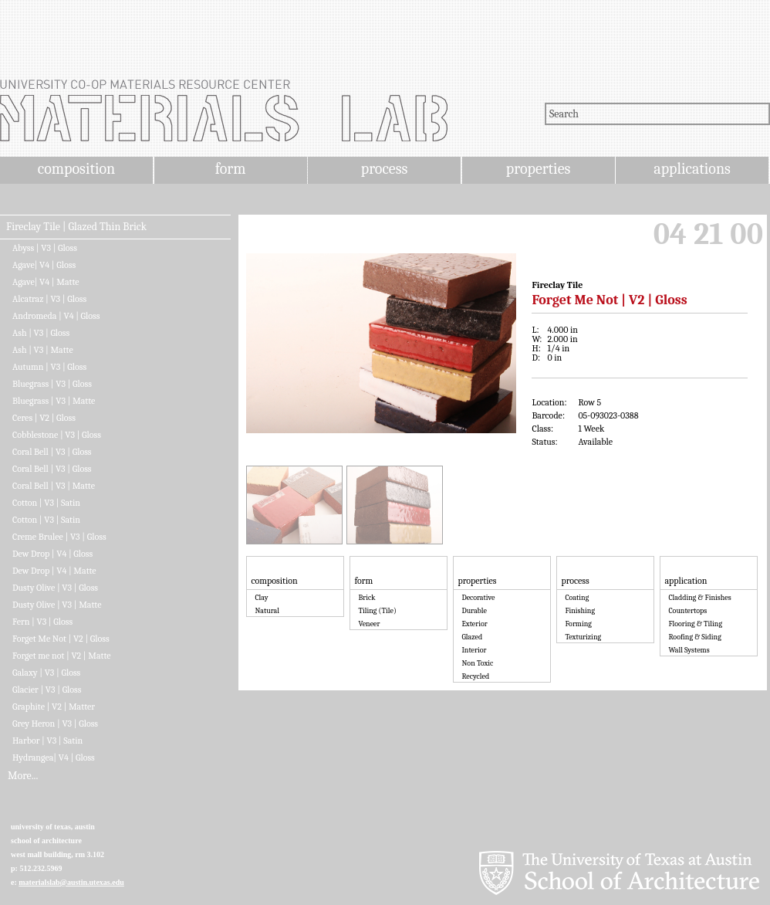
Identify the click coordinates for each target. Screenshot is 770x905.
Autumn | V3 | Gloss (49, 366)
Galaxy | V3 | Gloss (46, 672)
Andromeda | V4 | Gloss (56, 315)
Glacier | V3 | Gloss (47, 689)
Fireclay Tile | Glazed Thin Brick (76, 227)
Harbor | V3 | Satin (47, 740)
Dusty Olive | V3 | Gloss (55, 587)
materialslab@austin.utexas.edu (71, 882)
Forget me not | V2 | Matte (61, 655)
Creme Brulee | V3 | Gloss (59, 536)
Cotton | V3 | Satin (46, 502)
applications (692, 169)
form (230, 169)
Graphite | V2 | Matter (53, 706)
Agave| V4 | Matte (45, 281)
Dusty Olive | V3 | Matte (56, 604)
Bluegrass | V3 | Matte (53, 400)
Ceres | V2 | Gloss (44, 417)
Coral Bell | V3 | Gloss (52, 451)
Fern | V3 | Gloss (42, 621)
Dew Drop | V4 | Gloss (52, 553)
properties (538, 169)
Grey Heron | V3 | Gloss (55, 723)
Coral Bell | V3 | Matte (53, 485)
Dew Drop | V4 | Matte (54, 570)
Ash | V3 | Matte (42, 349)
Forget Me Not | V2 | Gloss (61, 638)
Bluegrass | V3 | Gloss (52, 383)
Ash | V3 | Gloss (40, 332)
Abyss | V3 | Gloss (44, 247)
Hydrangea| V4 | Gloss (53, 757)
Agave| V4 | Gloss (44, 264)
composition (76, 169)
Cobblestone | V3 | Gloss (56, 434)
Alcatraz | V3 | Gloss (49, 298)
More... (23, 776)
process (384, 169)
